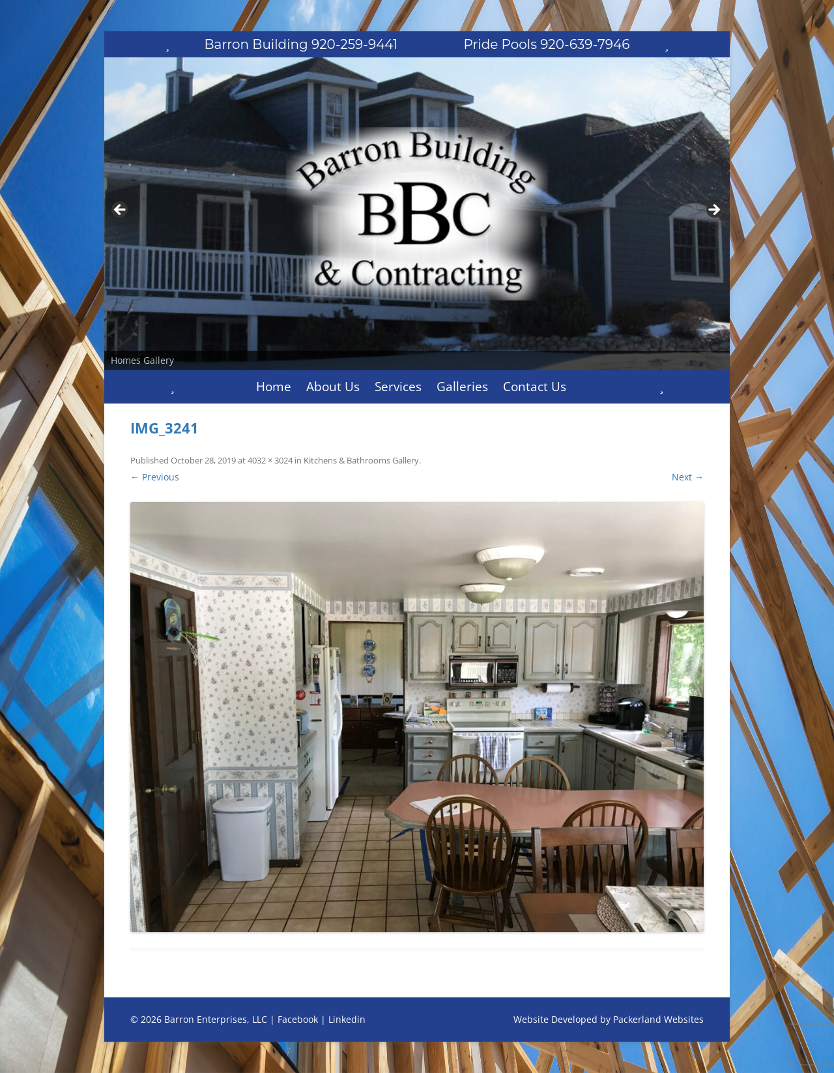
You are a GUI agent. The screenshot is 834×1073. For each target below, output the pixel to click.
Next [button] (713, 210)
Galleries (462, 386)
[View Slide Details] (417, 213)
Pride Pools (547, 44)
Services (398, 386)
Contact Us (534, 386)
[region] (417, 213)
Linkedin (347, 1019)
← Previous (154, 477)
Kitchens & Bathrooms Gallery (361, 460)
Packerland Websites (658, 1019)
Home (273, 386)
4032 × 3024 (270, 460)
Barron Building (301, 44)
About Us (333, 386)
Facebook (298, 1019)
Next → (688, 477)
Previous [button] (120, 210)
